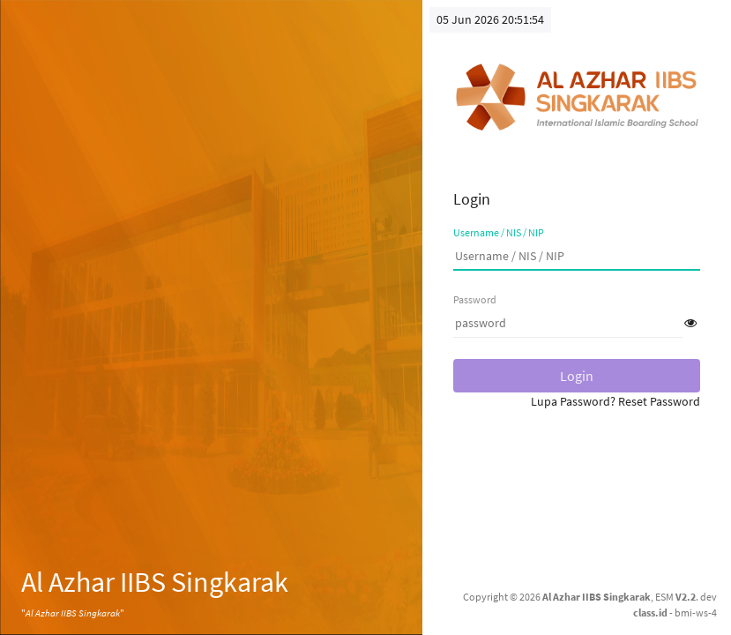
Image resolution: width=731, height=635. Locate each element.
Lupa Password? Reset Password (615, 401)
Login (576, 376)
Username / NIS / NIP (498, 232)
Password (474, 299)
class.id (650, 612)
